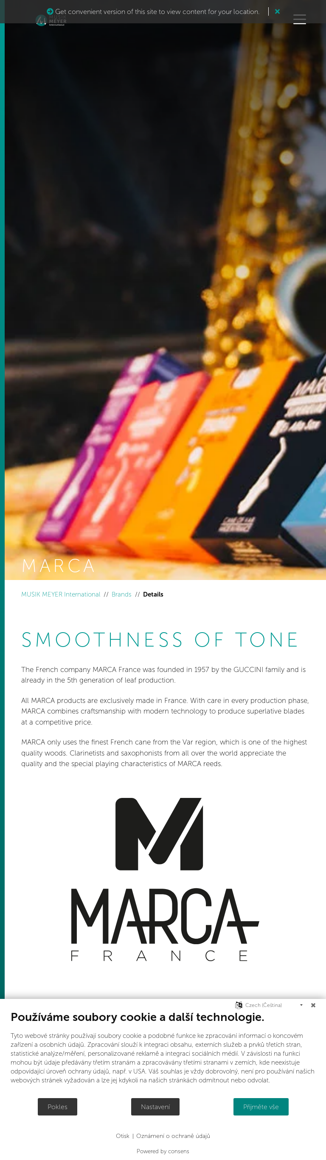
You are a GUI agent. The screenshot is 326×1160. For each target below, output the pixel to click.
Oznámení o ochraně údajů (173, 1136)
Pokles (57, 1107)
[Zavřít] (313, 1005)
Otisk (122, 1136)
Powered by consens (163, 1151)
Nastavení (155, 1107)
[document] (163, 1054)
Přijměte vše (261, 1107)
